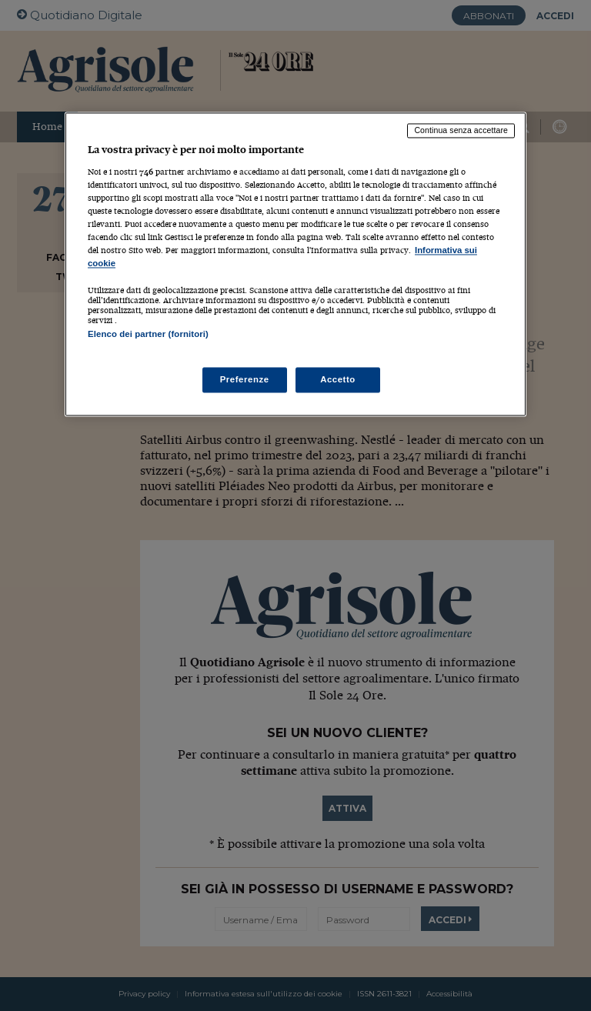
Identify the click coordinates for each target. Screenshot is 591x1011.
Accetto (338, 379)
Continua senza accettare (461, 130)
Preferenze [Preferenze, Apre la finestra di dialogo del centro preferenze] (244, 379)
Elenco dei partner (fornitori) (148, 334)
